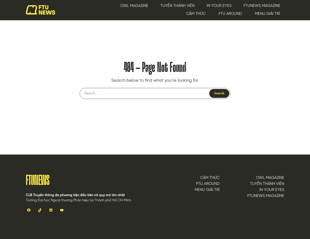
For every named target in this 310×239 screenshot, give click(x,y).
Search (219, 93)
